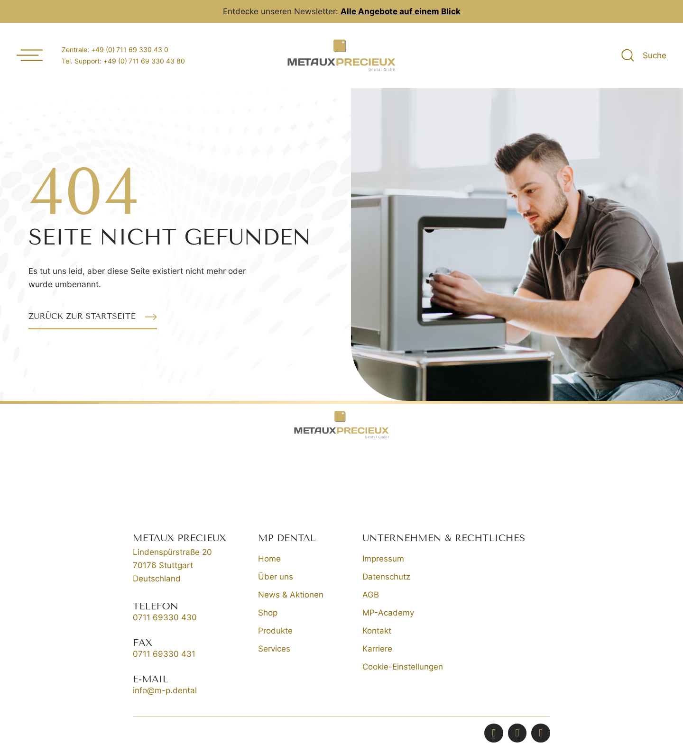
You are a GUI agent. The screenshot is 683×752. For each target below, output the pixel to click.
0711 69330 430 (165, 617)
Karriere (377, 648)
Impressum (383, 558)
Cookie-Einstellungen (402, 666)
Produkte (275, 630)
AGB (370, 594)
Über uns (275, 576)
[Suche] (627, 55)
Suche (654, 55)
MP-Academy (388, 612)
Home (269, 558)
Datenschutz (386, 576)
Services (274, 648)
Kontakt (376, 630)
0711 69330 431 (164, 654)
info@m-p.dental (165, 690)
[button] (92, 317)
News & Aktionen (290, 594)
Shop (267, 612)
